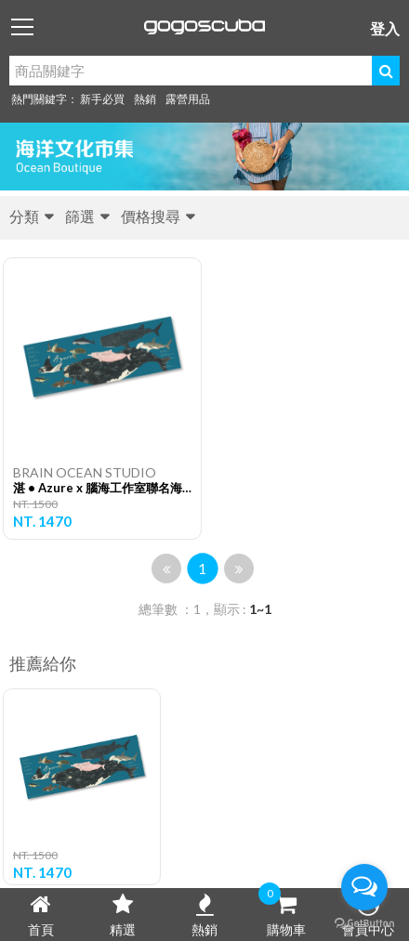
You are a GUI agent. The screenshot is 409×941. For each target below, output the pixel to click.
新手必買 (102, 99)
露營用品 (187, 99)
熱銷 (145, 99)
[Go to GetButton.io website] (364, 922)
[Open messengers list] (364, 887)
